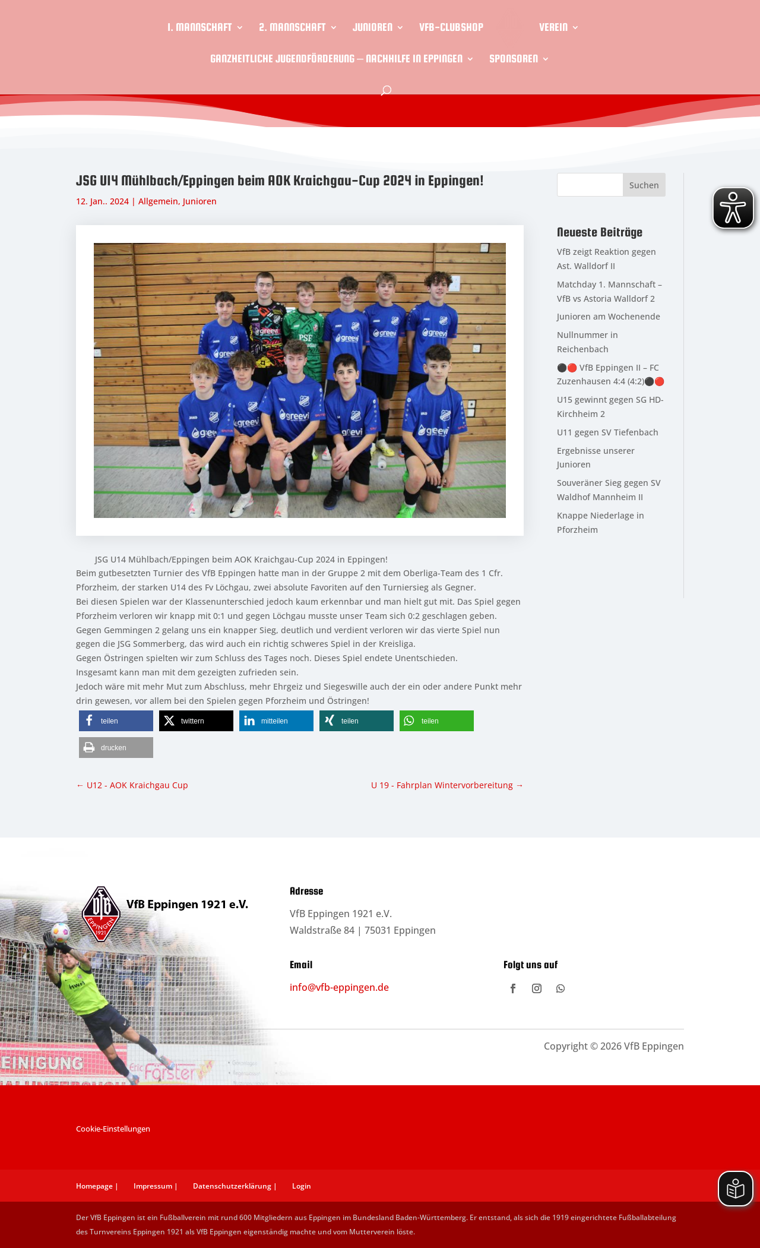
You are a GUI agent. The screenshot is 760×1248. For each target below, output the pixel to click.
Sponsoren (513, 60)
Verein (553, 28)
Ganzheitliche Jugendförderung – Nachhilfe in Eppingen (336, 60)
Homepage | (97, 1186)
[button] (116, 720)
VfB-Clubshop (451, 28)
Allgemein (158, 201)
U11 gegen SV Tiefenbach (607, 432)
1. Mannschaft (199, 28)
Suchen (644, 185)
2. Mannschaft (292, 28)
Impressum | (156, 1186)
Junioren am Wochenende (608, 316)
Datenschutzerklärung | (235, 1186)
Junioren (372, 28)
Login (301, 1186)
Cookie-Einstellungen (113, 1128)
